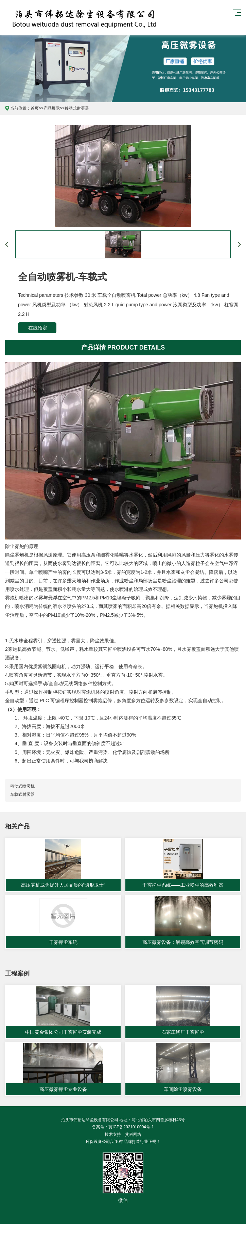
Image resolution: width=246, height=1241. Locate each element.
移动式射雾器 (77, 108)
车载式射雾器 (22, 794)
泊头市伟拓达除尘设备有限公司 (46, 17)
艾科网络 (133, 1134)
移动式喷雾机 (22, 786)
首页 (35, 108)
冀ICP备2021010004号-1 (131, 1127)
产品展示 (51, 108)
